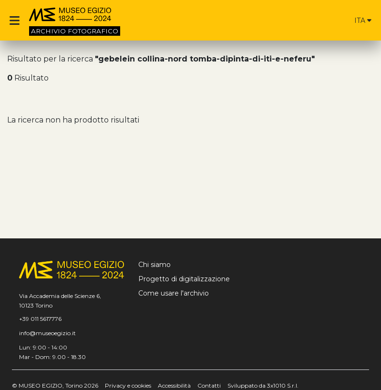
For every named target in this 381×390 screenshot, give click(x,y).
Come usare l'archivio (173, 293)
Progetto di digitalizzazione (184, 279)
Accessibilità (174, 385)
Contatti (209, 385)
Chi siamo (154, 264)
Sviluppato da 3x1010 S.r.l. (263, 385)
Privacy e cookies (128, 385)
